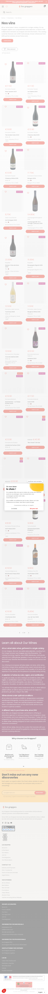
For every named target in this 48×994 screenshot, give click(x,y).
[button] (4, 991)
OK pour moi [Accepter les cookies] (34, 508)
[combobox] (41, 992)
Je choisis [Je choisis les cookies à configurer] (14, 508)
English (40, 992)
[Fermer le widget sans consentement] (35, 481)
